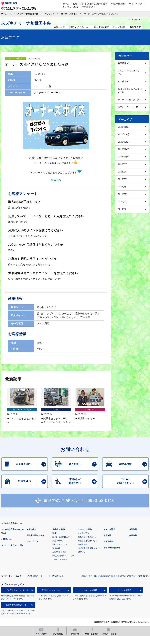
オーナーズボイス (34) (129, 100)
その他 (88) (123, 81)
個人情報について (56, 576)
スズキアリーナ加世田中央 (26, 14)
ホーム (66, 4)
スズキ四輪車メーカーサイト (16, 590)
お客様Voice (6, 539)
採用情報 (133, 535)
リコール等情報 (124, 590)
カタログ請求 (109, 529)
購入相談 (107, 535)
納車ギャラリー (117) (128, 107)
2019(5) (122, 209)
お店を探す (78, 4)
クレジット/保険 (70, 7)
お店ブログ (50, 14)
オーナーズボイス (69, 14)
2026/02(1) (123, 149)
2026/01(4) (123, 157)
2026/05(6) (123, 127)
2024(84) (122, 172)
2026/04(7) (123, 134)
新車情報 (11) (124, 63)
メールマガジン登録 (88, 590)
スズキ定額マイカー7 (87, 537)
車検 (54, 533)
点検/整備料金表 (59, 552)
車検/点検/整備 (118, 4)
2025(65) (122, 164)
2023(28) (122, 179)
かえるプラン (83, 533)
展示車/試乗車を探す (97, 4)
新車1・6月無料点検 (60, 537)
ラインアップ (135, 4)
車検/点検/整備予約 (112, 548)
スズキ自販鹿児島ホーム (11, 523)
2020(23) (122, 202)
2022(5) (122, 186)
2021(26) (122, 194)
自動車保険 (82, 544)
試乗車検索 (108, 541)
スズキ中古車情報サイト (16, 605)
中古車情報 (87, 7)
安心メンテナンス (59, 544)
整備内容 (56, 548)
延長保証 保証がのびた (87, 541)
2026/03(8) (123, 142)
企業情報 (133, 529)
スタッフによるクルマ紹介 (12, 545)
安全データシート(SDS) (11, 576)
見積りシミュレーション (52, 590)
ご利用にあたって (34, 576)
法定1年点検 (57, 541)
